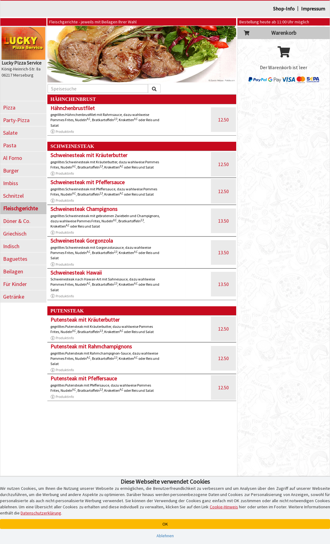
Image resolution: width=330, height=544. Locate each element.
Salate (10, 132)
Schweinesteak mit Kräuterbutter (88, 155)
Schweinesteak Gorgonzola (81, 240)
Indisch (11, 246)
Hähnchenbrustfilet (72, 108)
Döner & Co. (16, 220)
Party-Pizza (16, 120)
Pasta (9, 145)
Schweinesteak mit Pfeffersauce (87, 182)
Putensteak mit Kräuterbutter (85, 319)
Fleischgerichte (20, 208)
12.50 (223, 120)
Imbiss (10, 183)
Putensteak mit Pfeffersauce (83, 378)
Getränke (13, 296)
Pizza (9, 107)
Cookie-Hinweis (224, 507)
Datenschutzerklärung (41, 513)
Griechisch (14, 233)
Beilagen (13, 271)
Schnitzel (13, 195)
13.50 (223, 221)
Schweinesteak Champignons (83, 208)
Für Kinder (15, 284)
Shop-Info (284, 9)
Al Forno (12, 157)
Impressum (313, 9)
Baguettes (15, 258)
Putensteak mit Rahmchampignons (91, 346)
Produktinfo (62, 131)
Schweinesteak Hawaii (76, 272)
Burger (11, 170)
